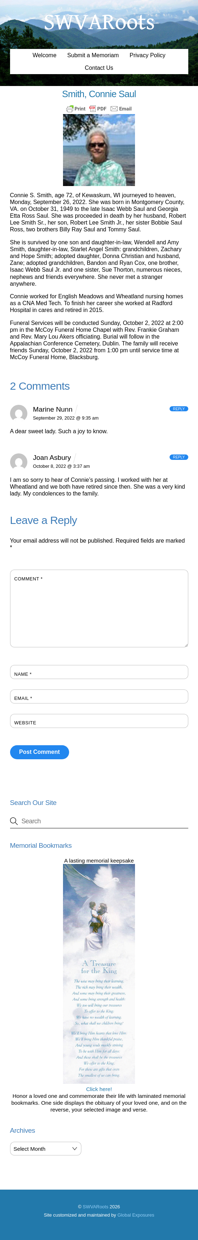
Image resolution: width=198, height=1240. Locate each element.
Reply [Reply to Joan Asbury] (179, 457)
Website (25, 722)
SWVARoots (95, 1206)
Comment (28, 578)
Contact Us (99, 68)
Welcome (44, 55)
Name (23, 674)
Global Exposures (135, 1215)
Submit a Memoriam (93, 55)
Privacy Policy (148, 55)
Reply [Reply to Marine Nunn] (179, 409)
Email (23, 698)
